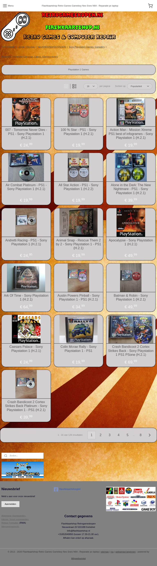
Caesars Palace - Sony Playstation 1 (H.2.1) (26, 348)
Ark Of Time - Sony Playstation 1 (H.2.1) (26, 297)
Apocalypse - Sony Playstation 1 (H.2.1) (131, 242)
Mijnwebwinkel (78, 558)
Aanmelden (10, 504)
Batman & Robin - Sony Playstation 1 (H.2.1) (131, 297)
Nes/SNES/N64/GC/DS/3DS (52, 47)
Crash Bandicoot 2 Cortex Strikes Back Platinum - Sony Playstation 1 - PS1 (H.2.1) (26, 405)
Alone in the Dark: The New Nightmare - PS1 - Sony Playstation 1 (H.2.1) (131, 189)
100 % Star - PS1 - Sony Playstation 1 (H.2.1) (78, 131)
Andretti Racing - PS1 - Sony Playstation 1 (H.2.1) (26, 242)
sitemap (105, 552)
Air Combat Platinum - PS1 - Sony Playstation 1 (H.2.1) (26, 187)
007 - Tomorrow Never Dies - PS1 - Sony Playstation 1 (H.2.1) (26, 133)
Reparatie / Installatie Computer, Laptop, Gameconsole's (29, 56)
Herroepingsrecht (10, 526)
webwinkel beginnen (125, 552)
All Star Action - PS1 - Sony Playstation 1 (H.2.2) (79, 187)
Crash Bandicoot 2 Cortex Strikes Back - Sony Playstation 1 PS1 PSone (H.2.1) (131, 350)
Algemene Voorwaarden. (13, 515)
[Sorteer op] (139, 86)
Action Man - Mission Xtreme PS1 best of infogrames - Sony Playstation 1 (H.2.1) (131, 133)
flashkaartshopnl (67, 489)
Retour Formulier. (10, 523)
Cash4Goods (8, 47)
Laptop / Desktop (26, 47)
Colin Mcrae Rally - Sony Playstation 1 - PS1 (78, 348)
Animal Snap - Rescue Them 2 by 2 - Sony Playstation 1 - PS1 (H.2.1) (78, 244)
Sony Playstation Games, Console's (87, 47)
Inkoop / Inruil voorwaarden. (15, 519)
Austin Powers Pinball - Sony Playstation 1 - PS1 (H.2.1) (78, 297)
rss (112, 552)
